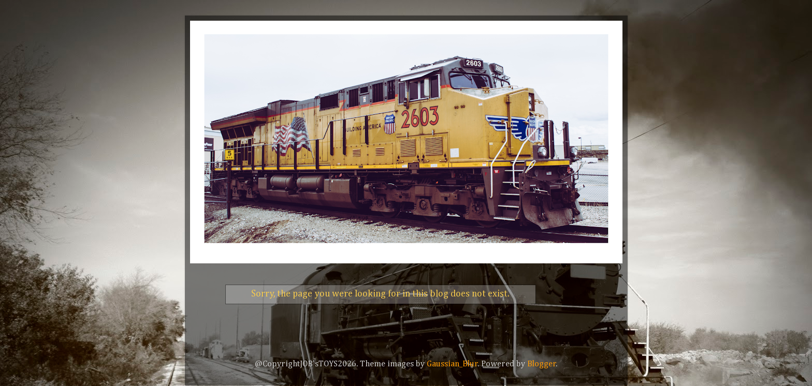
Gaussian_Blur (452, 364)
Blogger (541, 364)
